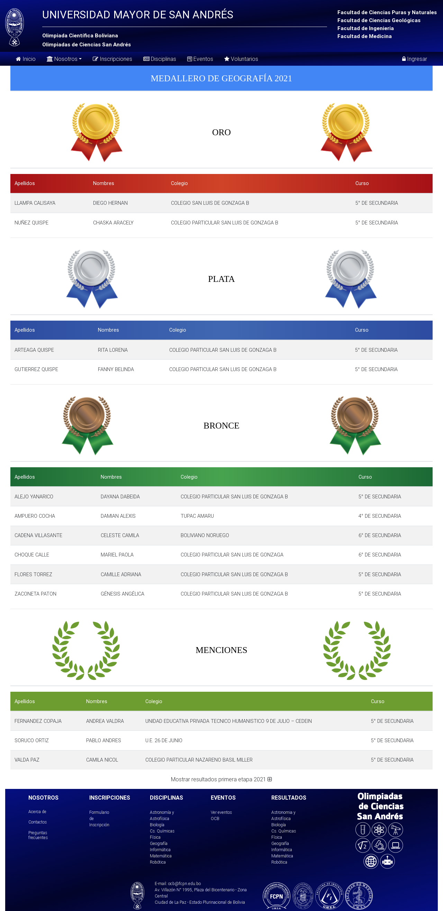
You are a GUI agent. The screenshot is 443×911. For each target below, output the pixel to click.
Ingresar (414, 58)
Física (155, 837)
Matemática (161, 855)
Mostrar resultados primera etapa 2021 (221, 779)
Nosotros (62, 58)
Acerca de (37, 811)
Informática (160, 849)
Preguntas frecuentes (38, 835)
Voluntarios (241, 58)
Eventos (200, 58)
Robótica (158, 862)
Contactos (37, 822)
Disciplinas (159, 58)
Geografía (159, 843)
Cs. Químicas (162, 831)
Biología (157, 824)
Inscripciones (112, 58)
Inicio (26, 58)
